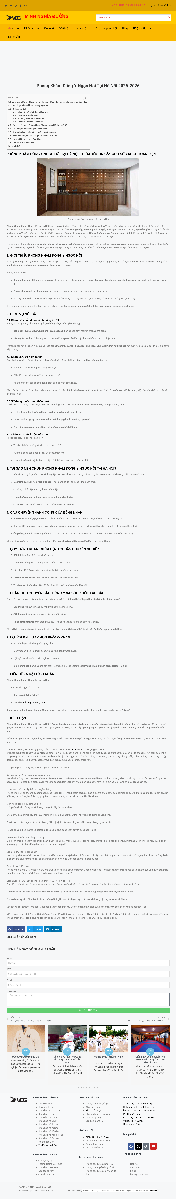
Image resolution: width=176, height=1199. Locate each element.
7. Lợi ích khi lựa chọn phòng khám (26, 139)
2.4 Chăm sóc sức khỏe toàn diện (29, 122)
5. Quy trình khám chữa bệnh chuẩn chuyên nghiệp (33, 132)
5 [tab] (89, 1087)
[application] (37, 28)
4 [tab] (86, 1087)
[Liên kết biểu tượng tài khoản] (151, 5)
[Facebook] (20, 5)
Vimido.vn (128, 1121)
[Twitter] (6, 5)
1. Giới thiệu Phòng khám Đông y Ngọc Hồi (30, 105)
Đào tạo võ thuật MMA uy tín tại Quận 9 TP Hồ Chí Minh (67, 1059)
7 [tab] (95, 1087)
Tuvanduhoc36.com (134, 1124)
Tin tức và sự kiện (47, 1145)
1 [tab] (78, 1087)
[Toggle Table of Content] (84, 98)
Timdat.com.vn (146, 1107)
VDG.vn (139, 1121)
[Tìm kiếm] (169, 18)
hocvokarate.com (132, 1110)
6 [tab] (92, 1087)
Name (10, 958)
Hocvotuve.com (151, 1110)
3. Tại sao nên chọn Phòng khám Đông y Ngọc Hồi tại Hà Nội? (38, 125)
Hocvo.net (149, 1117)
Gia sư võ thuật (164, 5)
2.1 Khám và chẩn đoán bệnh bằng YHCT (32, 112)
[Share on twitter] (35, 929)
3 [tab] (84, 1087)
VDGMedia (152, 1190)
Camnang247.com (132, 1117)
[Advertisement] (88, 61)
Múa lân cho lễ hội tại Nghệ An (109, 1058)
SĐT (9, 969)
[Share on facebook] (16, 929)
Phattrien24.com (132, 1114)
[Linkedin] (11, 5)
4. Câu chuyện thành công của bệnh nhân (28, 128)
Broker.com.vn (143, 1103)
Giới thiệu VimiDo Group (98, 1137)
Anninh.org (128, 1103)
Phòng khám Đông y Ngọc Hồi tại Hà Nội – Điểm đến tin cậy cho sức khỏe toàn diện (48, 102)
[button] (129, 5)
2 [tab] (81, 1087)
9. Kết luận (16, 146)
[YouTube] (25, 5)
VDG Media (77, 749)
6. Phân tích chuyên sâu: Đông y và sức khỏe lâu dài (33, 136)
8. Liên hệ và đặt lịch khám (22, 142)
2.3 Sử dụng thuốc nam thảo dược (29, 119)
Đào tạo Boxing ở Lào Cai (25, 1056)
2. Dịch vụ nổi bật (18, 109)
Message (11, 991)
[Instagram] (16, 5)
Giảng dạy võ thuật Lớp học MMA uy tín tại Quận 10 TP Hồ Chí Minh (150, 1059)
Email (9, 980)
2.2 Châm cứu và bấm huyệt (27, 115)
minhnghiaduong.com (34, 702)
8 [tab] (97, 1087)
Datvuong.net (130, 1107)
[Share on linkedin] (53, 929)
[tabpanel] (26, 1052)
